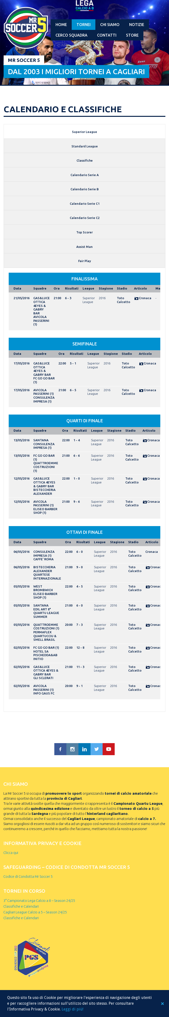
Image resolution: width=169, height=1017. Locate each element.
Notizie (136, 24)
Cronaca (142, 298)
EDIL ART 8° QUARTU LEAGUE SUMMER (46, 613)
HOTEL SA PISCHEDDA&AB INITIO (45, 655)
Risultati (71, 288)
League (88, 288)
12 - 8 (80, 647)
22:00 (62, 363)
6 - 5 (73, 390)
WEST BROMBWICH (43, 588)
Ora (57, 288)
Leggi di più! (72, 1009)
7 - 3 (79, 624)
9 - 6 (76, 501)
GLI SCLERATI (43, 678)
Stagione (106, 288)
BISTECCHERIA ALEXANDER (44, 491)
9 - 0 (79, 567)
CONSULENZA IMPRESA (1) (44, 399)
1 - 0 (76, 478)
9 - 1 (79, 685)
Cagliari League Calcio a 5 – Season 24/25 (35, 912)
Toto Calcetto (123, 300)
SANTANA (41, 440)
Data (17, 288)
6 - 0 (79, 551)
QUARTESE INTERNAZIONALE (47, 576)
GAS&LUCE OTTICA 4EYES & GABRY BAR (41, 305)
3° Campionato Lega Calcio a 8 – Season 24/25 (39, 900)
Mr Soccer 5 (24, 60)
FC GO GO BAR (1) (46, 647)
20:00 (68, 624)
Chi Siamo (110, 24)
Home (61, 24)
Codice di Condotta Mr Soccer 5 (28, 876)
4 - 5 (79, 586)
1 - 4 (76, 440)
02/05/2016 (21, 647)
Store (132, 35)
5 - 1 (73, 363)
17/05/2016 (21, 363)
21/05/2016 (21, 298)
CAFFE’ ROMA (43, 559)
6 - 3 (68, 298)
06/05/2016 (21, 551)
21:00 (57, 298)
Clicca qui (10, 853)
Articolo (140, 288)
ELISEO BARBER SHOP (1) (45, 511)
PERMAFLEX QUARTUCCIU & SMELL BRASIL (44, 635)
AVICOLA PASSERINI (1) (41, 320)
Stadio (122, 288)
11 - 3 (80, 666)
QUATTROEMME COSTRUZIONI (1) (45, 466)
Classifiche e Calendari (21, 906)
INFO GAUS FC (43, 693)
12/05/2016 (21, 478)
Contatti (106, 35)
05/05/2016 (21, 586)
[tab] (84, 131)
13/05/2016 (21, 440)
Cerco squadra (71, 35)
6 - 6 (76, 455)
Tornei (84, 24)
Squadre (39, 288)
